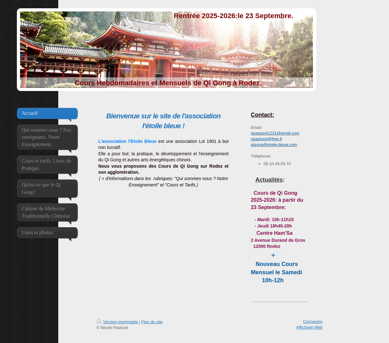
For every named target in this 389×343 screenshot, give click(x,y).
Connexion (312, 321)
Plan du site (152, 321)
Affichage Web (309, 327)
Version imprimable (117, 321)
